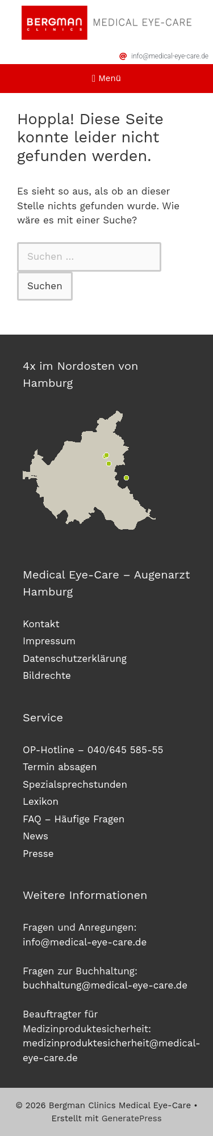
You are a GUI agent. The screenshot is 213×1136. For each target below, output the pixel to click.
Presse (38, 853)
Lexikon (41, 801)
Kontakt (41, 624)
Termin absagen (60, 766)
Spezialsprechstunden (75, 784)
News (35, 836)
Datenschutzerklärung (75, 658)
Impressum (49, 641)
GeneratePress (132, 1118)
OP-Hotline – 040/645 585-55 (93, 749)
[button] (107, 78)
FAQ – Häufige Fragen (73, 819)
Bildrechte (47, 675)
